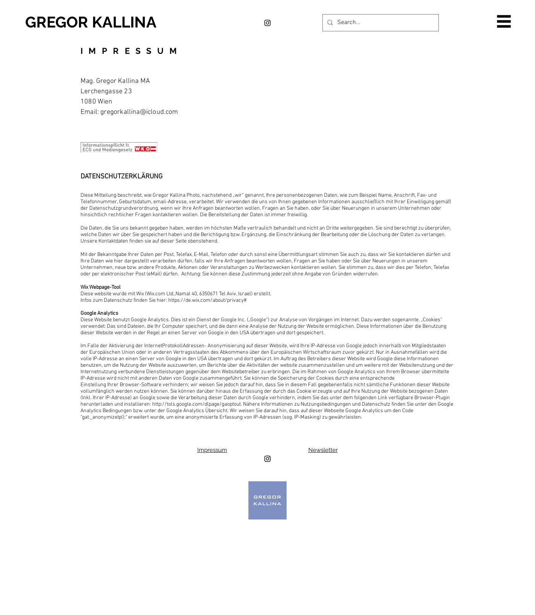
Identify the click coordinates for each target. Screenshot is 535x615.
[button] (504, 21)
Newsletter (323, 450)
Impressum (212, 450)
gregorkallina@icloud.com (139, 112)
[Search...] (379, 23)
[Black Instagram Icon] (267, 23)
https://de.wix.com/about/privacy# (207, 300)
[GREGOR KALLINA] (102, 22)
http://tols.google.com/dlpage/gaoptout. (197, 404)
